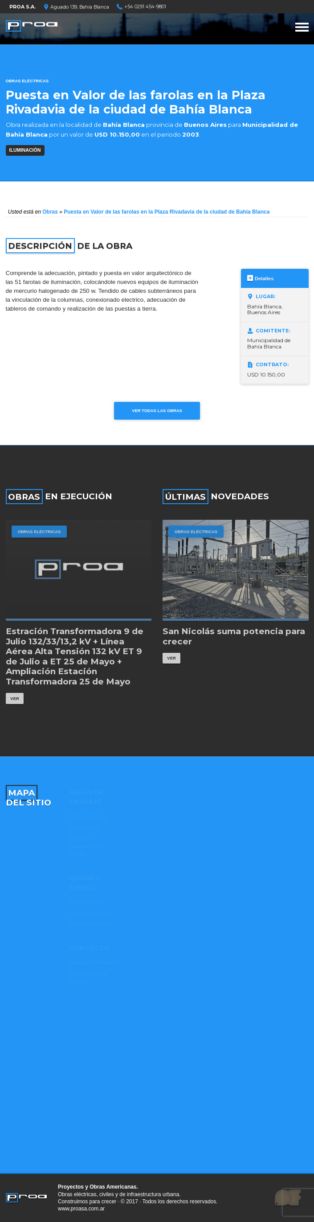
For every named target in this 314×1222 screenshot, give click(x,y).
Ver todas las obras (157, 410)
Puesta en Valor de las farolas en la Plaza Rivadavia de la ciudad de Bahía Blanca (166, 212)
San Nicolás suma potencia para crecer (234, 637)
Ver (14, 698)
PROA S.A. (22, 7)
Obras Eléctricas (27, 80)
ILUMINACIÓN (25, 150)
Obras (50, 212)
